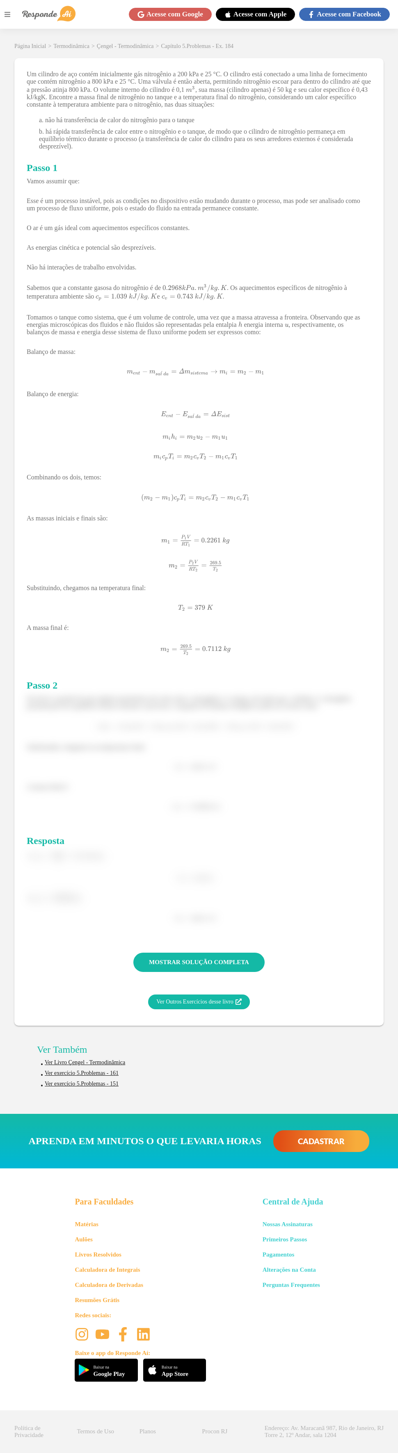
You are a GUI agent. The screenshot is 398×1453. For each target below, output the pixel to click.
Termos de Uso (95, 1431)
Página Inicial (30, 46)
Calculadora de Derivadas (109, 1285)
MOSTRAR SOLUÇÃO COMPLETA (199, 962)
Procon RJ (214, 1431)
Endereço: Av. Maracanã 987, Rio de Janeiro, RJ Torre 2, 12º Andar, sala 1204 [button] (324, 1431)
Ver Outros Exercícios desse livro (198, 1002)
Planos (148, 1431)
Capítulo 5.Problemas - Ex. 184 (197, 46)
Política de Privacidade (28, 1431)
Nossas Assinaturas (288, 1224)
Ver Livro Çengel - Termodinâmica (85, 1062)
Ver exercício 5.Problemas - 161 (82, 1073)
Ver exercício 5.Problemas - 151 (82, 1084)
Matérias (86, 1224)
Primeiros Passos (285, 1239)
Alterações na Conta (289, 1269)
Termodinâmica (71, 46)
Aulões (83, 1239)
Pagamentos (279, 1254)
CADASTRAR (321, 1141)
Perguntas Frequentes (291, 1285)
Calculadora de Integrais (107, 1269)
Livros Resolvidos (98, 1254)
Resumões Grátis (97, 1300)
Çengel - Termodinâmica (125, 46)
